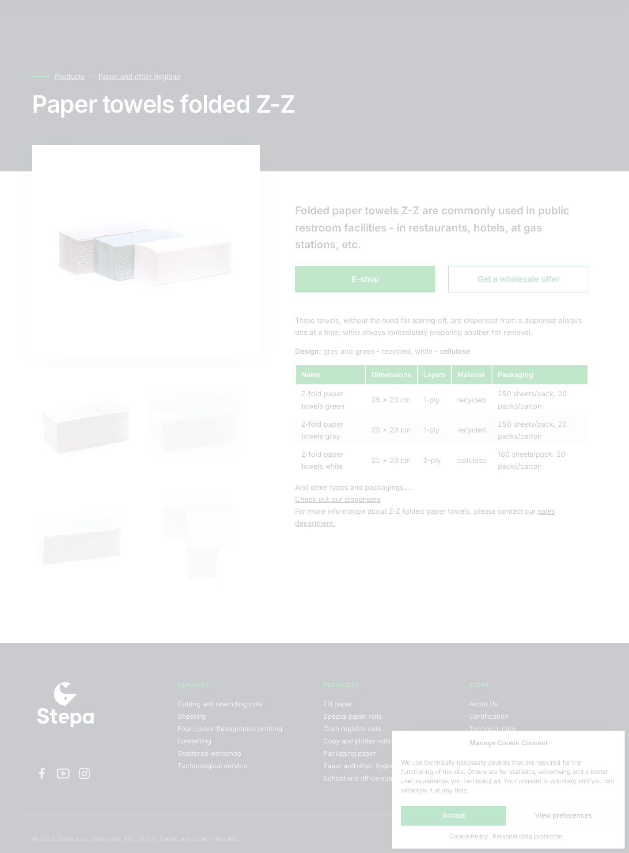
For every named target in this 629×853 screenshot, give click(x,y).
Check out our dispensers (337, 499)
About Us (483, 704)
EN (512, 17)
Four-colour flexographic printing (230, 728)
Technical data (492, 728)
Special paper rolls (352, 716)
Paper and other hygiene (139, 76)
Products (153, 17)
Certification (488, 716)
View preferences (563, 815)
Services (101, 17)
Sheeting (192, 716)
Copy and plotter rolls (357, 741)
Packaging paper (349, 753)
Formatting (194, 741)
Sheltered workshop (209, 753)
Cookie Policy (468, 836)
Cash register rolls (352, 728)
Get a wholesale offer (518, 279)
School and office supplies (365, 778)
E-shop (365, 279)
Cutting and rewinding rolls (220, 704)
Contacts (205, 17)
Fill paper (337, 704)
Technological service (212, 766)
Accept (453, 815)
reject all (488, 781)
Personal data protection (528, 836)
